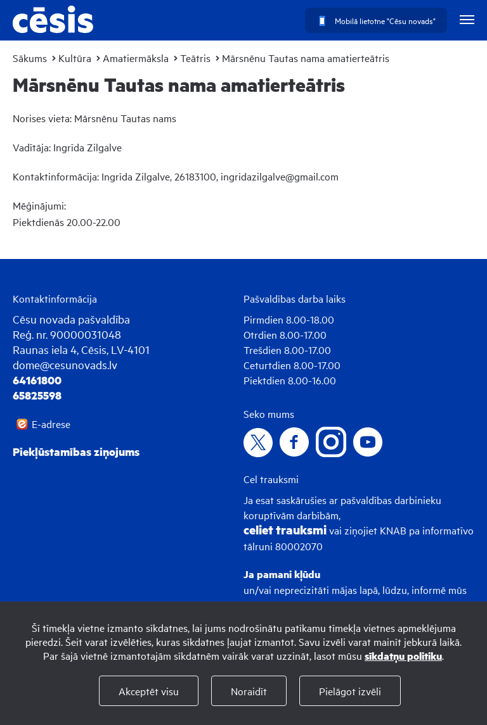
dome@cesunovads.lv (65, 364)
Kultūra (74, 57)
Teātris (195, 57)
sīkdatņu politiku (403, 655)
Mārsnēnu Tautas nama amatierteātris (305, 57)
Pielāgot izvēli (350, 691)
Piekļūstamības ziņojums (76, 451)
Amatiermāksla (136, 57)
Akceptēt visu (149, 691)
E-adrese (51, 424)
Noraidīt (249, 691)
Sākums (30, 57)
